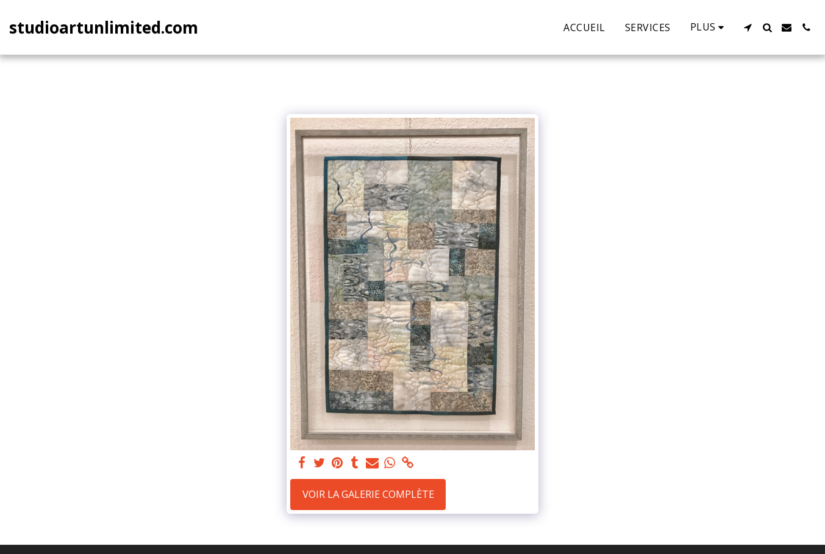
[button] (747, 27)
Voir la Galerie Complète (368, 494)
